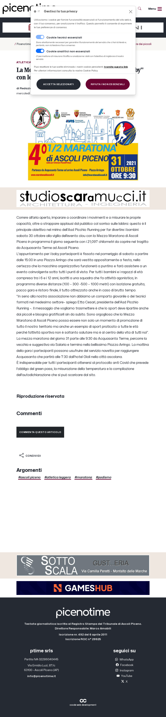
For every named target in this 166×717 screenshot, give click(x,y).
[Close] (130, 11)
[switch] (40, 51)
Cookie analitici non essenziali (68, 51)
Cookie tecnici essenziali (64, 37)
